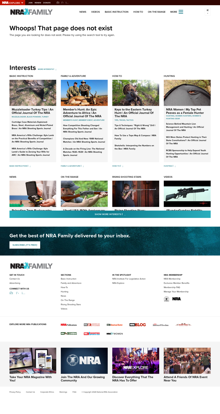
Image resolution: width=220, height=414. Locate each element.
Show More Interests (126, 214)
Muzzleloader (19, 116)
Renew (40, 2)
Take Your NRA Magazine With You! (30, 379)
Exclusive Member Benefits (176, 283)
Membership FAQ (172, 287)
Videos (95, 12)
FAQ (74, 392)
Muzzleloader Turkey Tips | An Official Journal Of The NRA (32, 111)
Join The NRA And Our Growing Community (83, 379)
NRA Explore (118, 283)
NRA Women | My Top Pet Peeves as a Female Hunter (185, 111)
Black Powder (34, 116)
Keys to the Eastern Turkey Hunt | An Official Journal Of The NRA (134, 112)
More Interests (45, 69)
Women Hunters (183, 115)
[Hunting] (174, 166)
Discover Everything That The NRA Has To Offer (132, 379)
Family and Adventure (71, 283)
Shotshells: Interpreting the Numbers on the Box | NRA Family (134, 147)
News (82, 12)
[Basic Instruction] (29, 166)
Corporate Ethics (47, 392)
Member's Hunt (70, 120)
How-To (138, 12)
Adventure (99, 120)
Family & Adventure (73, 76)
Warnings (63, 392)
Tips (116, 120)
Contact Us (14, 278)
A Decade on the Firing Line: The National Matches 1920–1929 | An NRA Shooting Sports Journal (84, 152)
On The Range (156, 12)
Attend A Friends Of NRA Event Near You (185, 379)
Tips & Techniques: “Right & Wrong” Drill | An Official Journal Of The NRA (135, 127)
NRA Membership (172, 278)
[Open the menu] (181, 11)
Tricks (122, 120)
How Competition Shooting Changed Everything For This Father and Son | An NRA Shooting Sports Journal (82, 128)
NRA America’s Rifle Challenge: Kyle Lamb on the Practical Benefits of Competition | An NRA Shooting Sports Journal (33, 138)
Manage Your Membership (176, 291)
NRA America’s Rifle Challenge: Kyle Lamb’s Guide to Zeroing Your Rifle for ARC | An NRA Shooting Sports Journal (31, 152)
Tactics (129, 120)
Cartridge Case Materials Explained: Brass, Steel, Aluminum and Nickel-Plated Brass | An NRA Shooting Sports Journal (32, 125)
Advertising (14, 283)
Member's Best (86, 120)
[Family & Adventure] (82, 166)
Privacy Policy (15, 392)
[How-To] (121, 166)
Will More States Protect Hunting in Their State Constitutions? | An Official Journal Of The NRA (186, 140)
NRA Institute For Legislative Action (129, 278)
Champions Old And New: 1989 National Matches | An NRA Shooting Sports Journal (84, 140)
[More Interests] (54, 69)
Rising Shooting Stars (126, 177)
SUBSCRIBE (25, 245)
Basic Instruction (116, 12)
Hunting (169, 76)
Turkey (45, 116)
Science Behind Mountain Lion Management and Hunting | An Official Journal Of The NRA (185, 127)
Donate (49, 2)
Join (33, 2)
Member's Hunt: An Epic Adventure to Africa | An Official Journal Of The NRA (82, 112)
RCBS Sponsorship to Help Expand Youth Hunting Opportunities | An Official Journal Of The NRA (187, 153)
